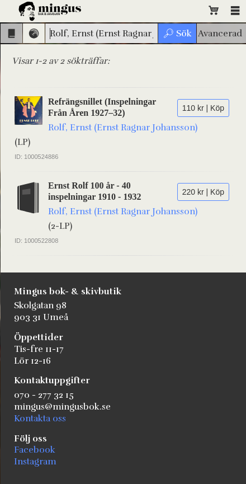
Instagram (35, 461)
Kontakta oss (40, 418)
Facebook (34, 449)
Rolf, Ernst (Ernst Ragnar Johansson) (122, 127)
